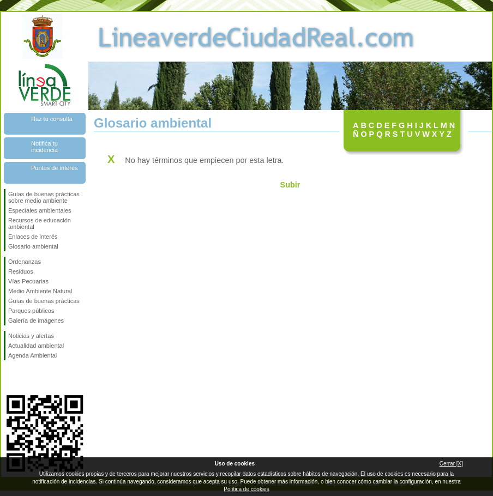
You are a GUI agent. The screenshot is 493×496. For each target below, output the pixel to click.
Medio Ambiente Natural (40, 291)
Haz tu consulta (52, 119)
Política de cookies (246, 489)
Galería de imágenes (36, 320)
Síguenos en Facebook (10, 377)
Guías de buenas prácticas (44, 301)
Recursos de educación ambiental (39, 223)
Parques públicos (31, 310)
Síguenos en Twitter (28, 377)
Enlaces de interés (33, 236)
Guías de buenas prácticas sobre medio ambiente (44, 197)
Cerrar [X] (451, 464)
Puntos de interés (54, 168)
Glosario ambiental (33, 246)
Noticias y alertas (31, 335)
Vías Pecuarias (28, 281)
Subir (290, 184)
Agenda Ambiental (32, 355)
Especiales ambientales (39, 210)
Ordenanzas (24, 261)
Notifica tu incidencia (44, 146)
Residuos (20, 271)
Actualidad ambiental (36, 345)
